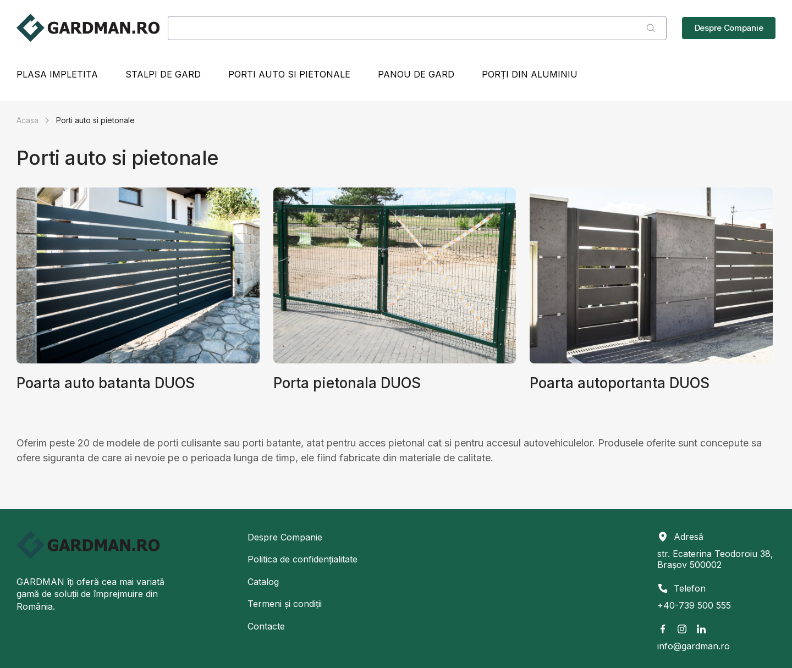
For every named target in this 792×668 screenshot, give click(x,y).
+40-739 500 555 (694, 605)
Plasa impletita (57, 74)
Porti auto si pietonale (289, 74)
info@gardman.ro (693, 646)
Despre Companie (285, 537)
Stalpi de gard (163, 74)
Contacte (266, 626)
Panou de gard (416, 74)
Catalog (263, 581)
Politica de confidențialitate (303, 559)
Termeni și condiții (285, 603)
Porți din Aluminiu (530, 74)
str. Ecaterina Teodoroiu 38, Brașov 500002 (715, 559)
